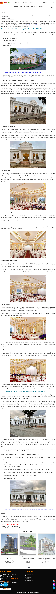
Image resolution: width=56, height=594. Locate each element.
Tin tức (52, 2)
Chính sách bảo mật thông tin (29, 575)
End (31, 567)
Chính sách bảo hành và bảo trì (29, 578)
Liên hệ (52, 7)
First (25, 567)
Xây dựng (45, 2)
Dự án (31, 2)
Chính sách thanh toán (29, 580)
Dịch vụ (38, 2)
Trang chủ (16, 2)
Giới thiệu (25, 2)
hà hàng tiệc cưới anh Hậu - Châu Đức (31, 24)
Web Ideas (37, 592)
